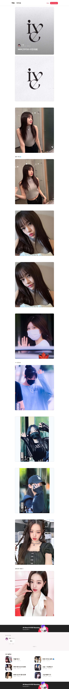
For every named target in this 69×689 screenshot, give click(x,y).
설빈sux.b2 (45, 668)
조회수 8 (50, 668)
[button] (48, 3)
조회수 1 (50, 676)
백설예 (44, 660)
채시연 (14, 660)
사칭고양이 (45, 676)
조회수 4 (19, 660)
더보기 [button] (34, 646)
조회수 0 (48, 660)
